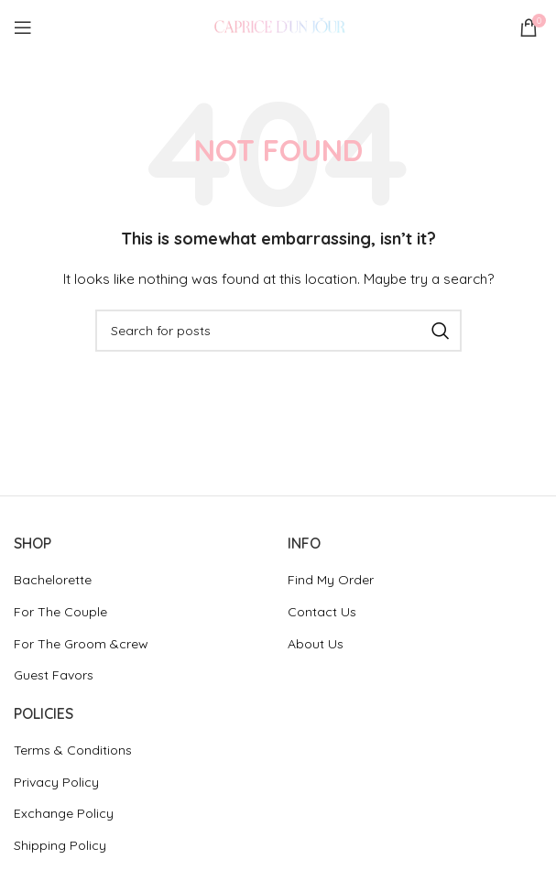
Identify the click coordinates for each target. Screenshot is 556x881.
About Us (315, 644)
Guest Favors (53, 675)
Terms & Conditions (73, 750)
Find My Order (331, 579)
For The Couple (60, 612)
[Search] (278, 331)
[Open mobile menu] (23, 27)
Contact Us (322, 612)
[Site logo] (278, 26)
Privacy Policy (56, 782)
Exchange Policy (64, 813)
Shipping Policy (60, 845)
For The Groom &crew (81, 644)
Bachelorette (53, 579)
